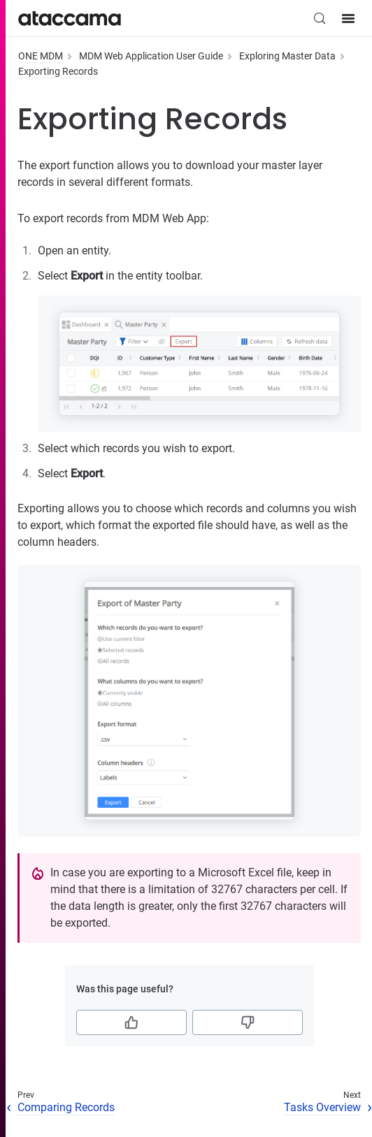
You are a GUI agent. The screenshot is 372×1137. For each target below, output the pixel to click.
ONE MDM (40, 55)
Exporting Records (58, 71)
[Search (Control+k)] (319, 18)
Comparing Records (66, 1107)
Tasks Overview (322, 1107)
